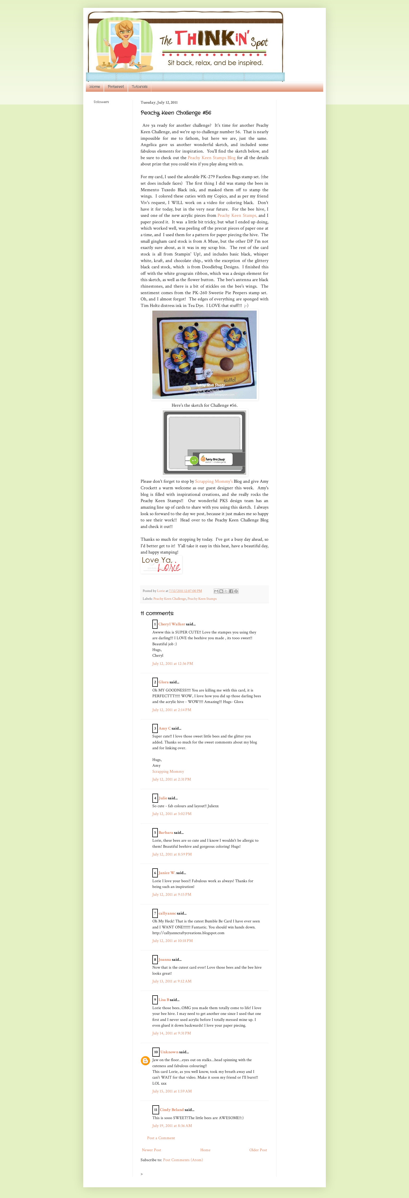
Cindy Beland (172, 1110)
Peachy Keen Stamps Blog (212, 158)
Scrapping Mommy (168, 771)
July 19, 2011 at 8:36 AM (172, 1126)
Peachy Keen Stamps (202, 598)
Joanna (165, 959)
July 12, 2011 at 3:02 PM (171, 814)
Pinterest (116, 86)
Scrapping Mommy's (214, 481)
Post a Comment (161, 1138)
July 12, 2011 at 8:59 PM (172, 854)
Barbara (166, 832)
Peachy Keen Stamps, (236, 215)
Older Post (258, 1150)
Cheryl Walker (171, 624)
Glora (164, 682)
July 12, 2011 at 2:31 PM (171, 779)
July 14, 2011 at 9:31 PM (171, 1033)
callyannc (167, 913)
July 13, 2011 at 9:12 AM (171, 981)
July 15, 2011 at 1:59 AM (172, 1091)
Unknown (169, 1052)
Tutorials (139, 86)
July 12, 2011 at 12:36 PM (172, 663)
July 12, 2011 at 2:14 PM (171, 710)
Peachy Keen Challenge (169, 598)
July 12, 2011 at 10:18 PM (172, 941)
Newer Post (151, 1150)
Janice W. (167, 873)
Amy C (165, 728)
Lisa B (164, 1000)
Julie (163, 798)
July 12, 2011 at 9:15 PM (171, 894)
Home (94, 86)
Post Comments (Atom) (183, 1160)
